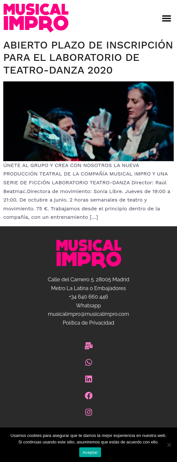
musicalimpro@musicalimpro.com (88, 314)
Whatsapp (88, 305)
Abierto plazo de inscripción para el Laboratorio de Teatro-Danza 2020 (88, 57)
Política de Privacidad (88, 323)
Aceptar (90, 452)
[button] (133, 18)
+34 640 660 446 (88, 297)
